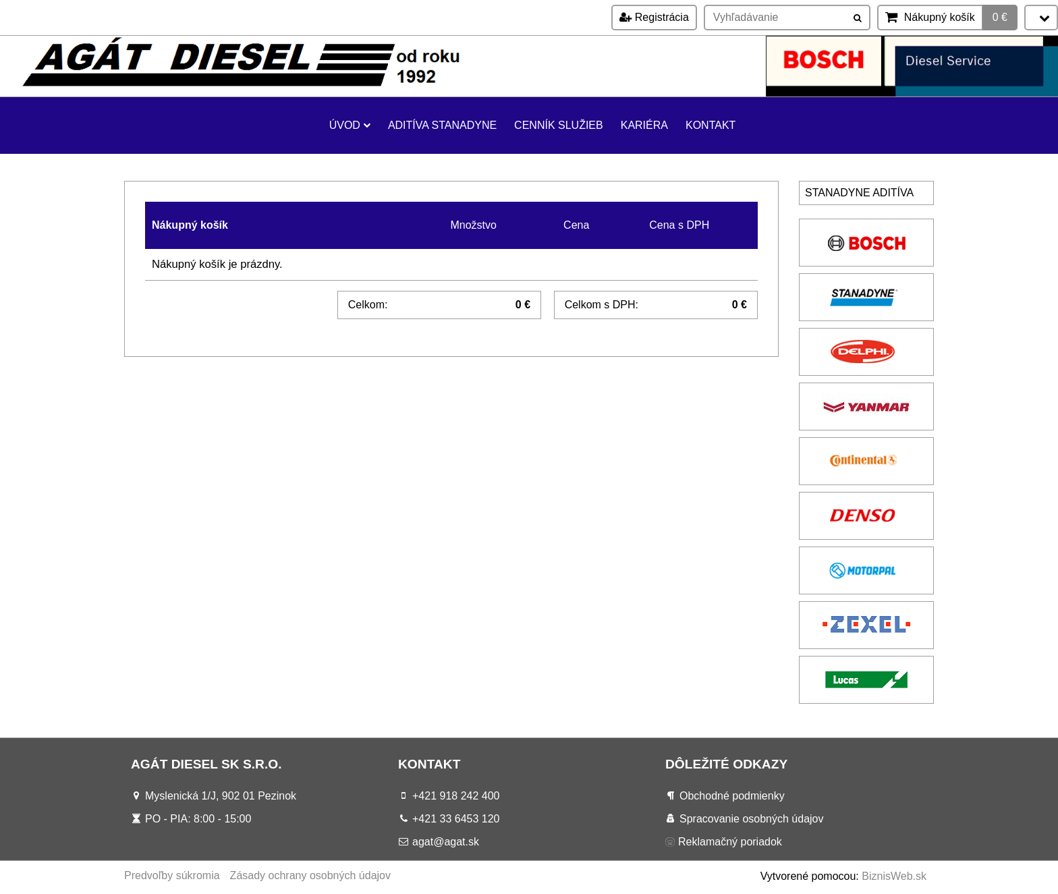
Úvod (349, 125)
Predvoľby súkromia (172, 875)
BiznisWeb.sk (894, 876)
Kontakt (710, 125)
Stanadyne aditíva (859, 192)
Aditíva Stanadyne (442, 125)
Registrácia (653, 17)
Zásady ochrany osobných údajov (310, 875)
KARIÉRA (644, 125)
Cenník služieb (558, 125)
